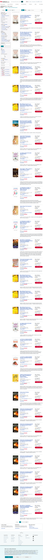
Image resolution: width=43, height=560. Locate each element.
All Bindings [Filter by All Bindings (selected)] (3, 32)
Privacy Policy (19, 540)
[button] (41, 12)
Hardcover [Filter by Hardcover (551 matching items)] (3, 33)
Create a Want (3, 528)
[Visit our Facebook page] (33, 537)
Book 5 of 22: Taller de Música (24, 170)
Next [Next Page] (12, 10)
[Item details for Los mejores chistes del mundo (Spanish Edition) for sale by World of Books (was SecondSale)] (15, 327)
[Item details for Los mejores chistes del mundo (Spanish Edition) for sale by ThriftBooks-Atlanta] (15, 156)
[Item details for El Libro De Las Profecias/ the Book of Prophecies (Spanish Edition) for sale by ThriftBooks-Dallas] (15, 475)
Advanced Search (2, 4)
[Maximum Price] (2, 56)
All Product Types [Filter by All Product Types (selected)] (4, 13)
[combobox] (16, 1)
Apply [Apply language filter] (2, 46)
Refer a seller (12, 541)
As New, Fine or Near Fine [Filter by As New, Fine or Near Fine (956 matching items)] (5, 26)
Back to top (21, 532)
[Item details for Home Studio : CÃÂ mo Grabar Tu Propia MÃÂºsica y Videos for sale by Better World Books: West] (15, 172)
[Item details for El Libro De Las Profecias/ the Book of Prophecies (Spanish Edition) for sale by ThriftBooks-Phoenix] (15, 428)
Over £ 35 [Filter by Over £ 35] (3, 52)
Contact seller (22, 60)
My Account (33, 1)
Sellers (35, 4)
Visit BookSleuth (17, 528)
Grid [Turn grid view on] (26, 10)
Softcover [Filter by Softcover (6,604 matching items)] (3, 34)
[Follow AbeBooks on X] (33, 538)
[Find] (22, 1)
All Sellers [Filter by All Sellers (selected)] (3, 68)
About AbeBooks (20, 536)
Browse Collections (10, 4)
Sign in (30, 1)
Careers (19, 539)
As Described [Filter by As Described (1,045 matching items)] (4, 29)
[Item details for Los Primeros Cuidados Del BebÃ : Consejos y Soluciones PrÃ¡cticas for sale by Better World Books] (15, 343)
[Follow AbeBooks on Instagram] (33, 540)
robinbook (6, 7)
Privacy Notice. (19, 554)
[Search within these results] (27, 12)
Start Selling (41, 4)
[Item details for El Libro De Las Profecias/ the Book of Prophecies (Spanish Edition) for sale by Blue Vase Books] (15, 490)
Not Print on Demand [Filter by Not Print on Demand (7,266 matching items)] (5, 41)
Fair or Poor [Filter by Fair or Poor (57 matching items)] (3, 28)
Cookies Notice (20, 543)
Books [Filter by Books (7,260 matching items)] (3, 14)
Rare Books (17, 4)
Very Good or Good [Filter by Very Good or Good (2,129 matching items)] (5, 27)
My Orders (5, 540)
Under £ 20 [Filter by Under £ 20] (3, 50)
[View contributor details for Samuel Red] (22, 325)
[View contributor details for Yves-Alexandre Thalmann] (24, 377)
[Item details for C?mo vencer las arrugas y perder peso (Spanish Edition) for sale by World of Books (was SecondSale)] (15, 263)
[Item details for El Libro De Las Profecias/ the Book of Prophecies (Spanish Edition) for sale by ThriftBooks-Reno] (15, 412)
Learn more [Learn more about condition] (5, 24)
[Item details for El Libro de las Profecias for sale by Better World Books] (15, 396)
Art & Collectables (23, 4)
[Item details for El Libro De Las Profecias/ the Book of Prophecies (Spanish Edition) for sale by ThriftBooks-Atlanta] (15, 443)
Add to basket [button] (39, 22)
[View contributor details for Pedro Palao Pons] (22, 393)
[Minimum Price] (2, 55)
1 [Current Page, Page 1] (6, 10)
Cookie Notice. (26, 553)
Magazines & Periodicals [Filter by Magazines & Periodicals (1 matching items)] (5, 15)
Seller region (2, 63)
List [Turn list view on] (23, 10)
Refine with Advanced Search (12, 7)
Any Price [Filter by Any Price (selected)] (2, 49)
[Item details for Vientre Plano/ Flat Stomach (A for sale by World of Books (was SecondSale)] (15, 210)
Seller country (3, 65)
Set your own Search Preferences (33, 528)
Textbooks (30, 4)
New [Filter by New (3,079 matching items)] (3, 25)
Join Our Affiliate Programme (13, 538)
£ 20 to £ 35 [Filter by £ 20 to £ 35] (3, 51)
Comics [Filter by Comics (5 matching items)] (3, 16)
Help (41, 1)
